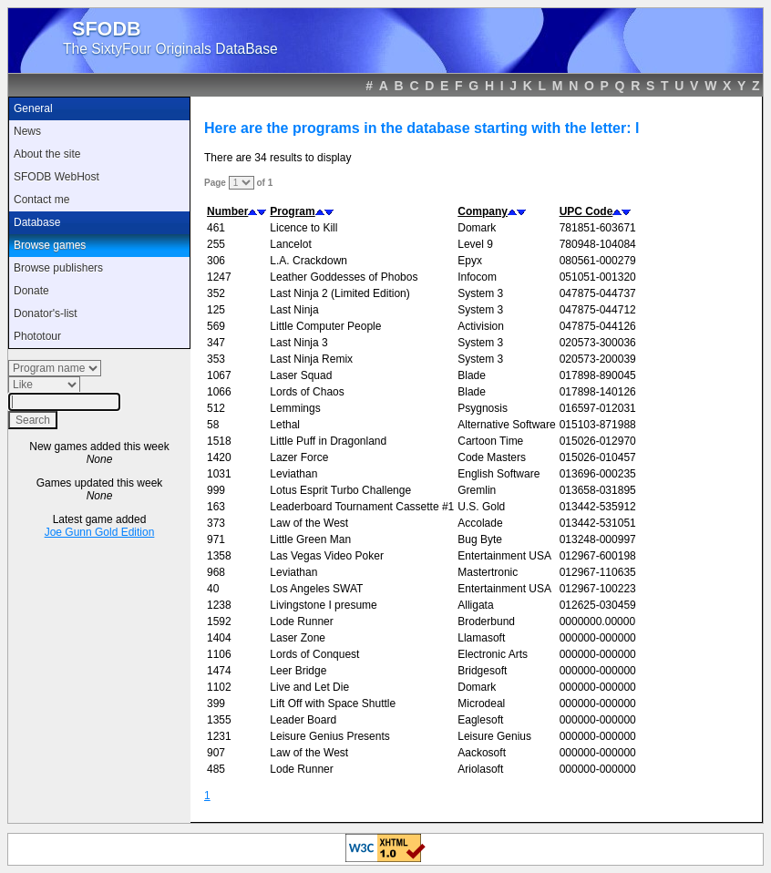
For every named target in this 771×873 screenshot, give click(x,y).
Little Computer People (325, 326)
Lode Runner (301, 621)
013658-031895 (598, 490)
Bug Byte (479, 539)
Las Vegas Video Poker (327, 555)
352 (216, 293)
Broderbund (486, 621)
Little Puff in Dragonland (328, 441)
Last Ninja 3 (298, 342)
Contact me (41, 199)
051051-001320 (598, 277)
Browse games (50, 245)
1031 (219, 473)
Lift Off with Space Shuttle (333, 703)
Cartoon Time (490, 441)
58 (213, 424)
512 (216, 408)
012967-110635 (598, 572)
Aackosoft (481, 752)
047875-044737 (598, 293)
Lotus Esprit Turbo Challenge (340, 490)
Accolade (479, 523)
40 (213, 588)
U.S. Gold (481, 506)
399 (216, 703)
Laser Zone (297, 638)
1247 (219, 277)
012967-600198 (598, 555)
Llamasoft (481, 638)
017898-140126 (598, 391)
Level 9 (475, 244)
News (27, 131)
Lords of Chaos (307, 391)
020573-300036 (598, 342)
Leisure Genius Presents (329, 736)
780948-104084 (598, 244)
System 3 (480, 293)
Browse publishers (58, 268)
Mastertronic (487, 572)
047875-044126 (598, 326)
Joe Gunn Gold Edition (100, 532)
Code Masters (491, 457)
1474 (219, 670)
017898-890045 (598, 375)
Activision (480, 326)
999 (216, 490)
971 (216, 539)
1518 (219, 441)
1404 (219, 638)
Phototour (37, 336)
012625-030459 (598, 605)
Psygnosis (482, 408)
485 (216, 769)
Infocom (477, 277)
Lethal (285, 424)
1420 (219, 457)
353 (216, 359)
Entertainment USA (504, 555)
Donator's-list (45, 313)
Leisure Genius (494, 736)
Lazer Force (299, 457)
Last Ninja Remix (311, 359)
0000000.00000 (597, 621)
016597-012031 (598, 408)
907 (216, 752)
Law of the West (309, 523)
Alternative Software (506, 424)
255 (216, 244)
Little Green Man (310, 539)
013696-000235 (598, 473)
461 (216, 227)
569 (216, 326)
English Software (498, 473)
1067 (219, 375)
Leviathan (293, 473)
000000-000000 (598, 638)
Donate (31, 290)
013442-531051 (598, 523)
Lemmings (295, 408)
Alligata (475, 605)
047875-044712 (598, 309)
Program (292, 211)
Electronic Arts (492, 654)
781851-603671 (598, 227)
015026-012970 (598, 441)
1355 (219, 720)
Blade (471, 375)
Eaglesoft (480, 720)
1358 (219, 555)
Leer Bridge (298, 670)
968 (216, 572)
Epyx (469, 260)
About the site (47, 154)
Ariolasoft (480, 769)
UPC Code (586, 211)
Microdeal (481, 703)
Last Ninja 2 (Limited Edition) (339, 293)
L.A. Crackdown (308, 260)
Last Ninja (294, 309)
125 (216, 309)
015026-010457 (598, 457)
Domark (476, 227)
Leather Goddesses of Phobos (343, 277)
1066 (219, 391)
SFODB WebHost (56, 176)
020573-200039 (598, 359)
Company (482, 211)
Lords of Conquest (314, 654)
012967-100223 (598, 588)
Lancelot (290, 244)
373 (216, 523)
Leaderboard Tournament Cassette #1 (362, 506)
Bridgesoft (482, 670)
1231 (219, 736)
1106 (219, 654)
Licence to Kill (303, 227)
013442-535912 (598, 506)
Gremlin (476, 490)
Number (227, 211)
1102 (219, 687)
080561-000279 (598, 260)
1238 (219, 605)
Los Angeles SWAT (316, 588)
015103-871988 (598, 424)
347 (216, 342)
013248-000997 (598, 539)
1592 (219, 621)
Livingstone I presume (323, 605)
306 (216, 260)
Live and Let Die (309, 687)
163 (216, 506)
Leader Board (303, 720)
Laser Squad (301, 375)
